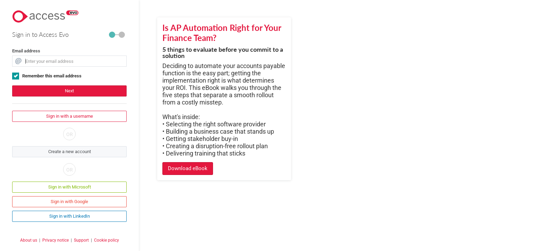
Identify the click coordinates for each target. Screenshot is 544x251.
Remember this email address (52, 75)
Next (69, 90)
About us (28, 240)
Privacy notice (55, 240)
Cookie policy (106, 240)
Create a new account (69, 151)
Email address (26, 50)
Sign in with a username (69, 116)
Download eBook (187, 168)
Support (81, 240)
